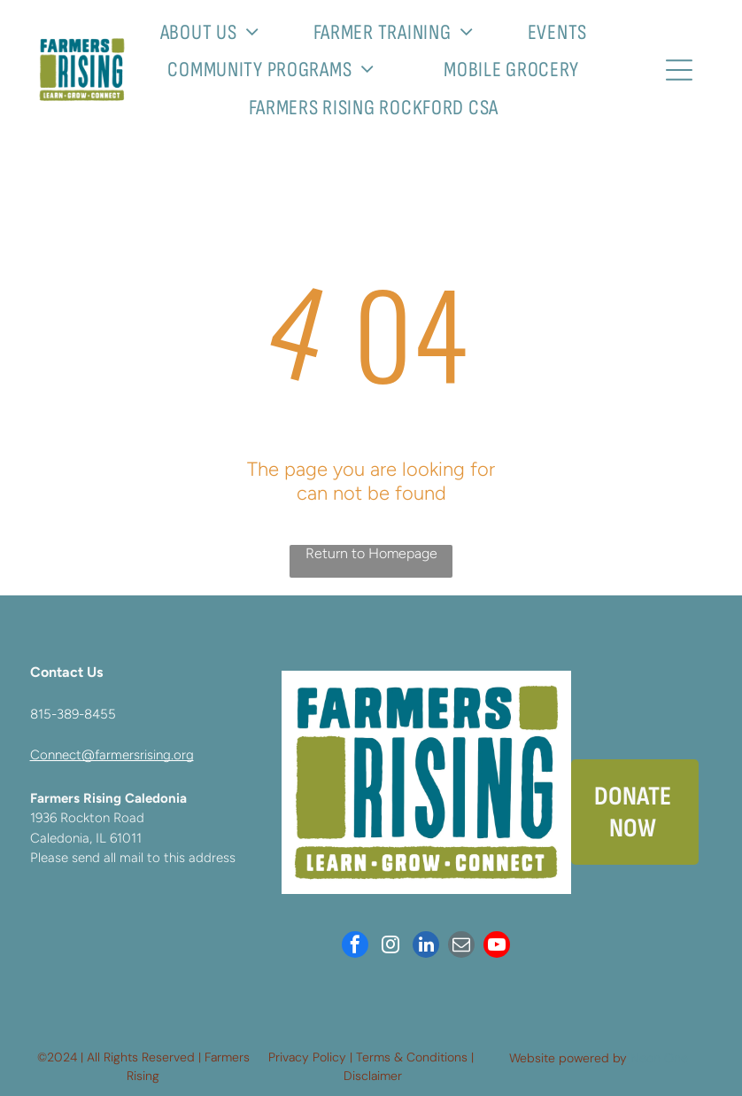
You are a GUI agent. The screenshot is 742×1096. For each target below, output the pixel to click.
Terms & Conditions (412, 1057)
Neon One (659, 1058)
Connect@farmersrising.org (112, 755)
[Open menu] (679, 70)
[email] (461, 946)
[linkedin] (426, 946)
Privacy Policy (307, 1057)
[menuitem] (217, 32)
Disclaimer (373, 1076)
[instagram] (390, 946)
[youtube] (496, 946)
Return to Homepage (371, 553)
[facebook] (355, 946)
